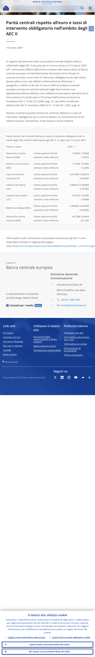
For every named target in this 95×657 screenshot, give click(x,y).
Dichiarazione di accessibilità (72, 349)
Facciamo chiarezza (13, 341)
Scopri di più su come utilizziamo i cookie (71, 637)
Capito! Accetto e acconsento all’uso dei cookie (49, 644)
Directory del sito (11, 362)
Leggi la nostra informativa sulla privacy (26, 637)
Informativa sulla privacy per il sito (76, 338)
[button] (90, 3)
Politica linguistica (73, 355)
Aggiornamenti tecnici (44, 346)
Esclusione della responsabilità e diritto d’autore (45, 339)
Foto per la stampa (12, 345)
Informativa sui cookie (75, 343)
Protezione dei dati (73, 332)
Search (82, 8)
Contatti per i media (22, 305)
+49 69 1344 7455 (70, 299)
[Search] (46, 8)
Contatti (7, 350)
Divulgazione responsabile (47, 350)
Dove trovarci (10, 354)
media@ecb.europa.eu (73, 305)
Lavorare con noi (11, 337)
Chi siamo (8, 332)
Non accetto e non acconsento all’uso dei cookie (49, 651)
